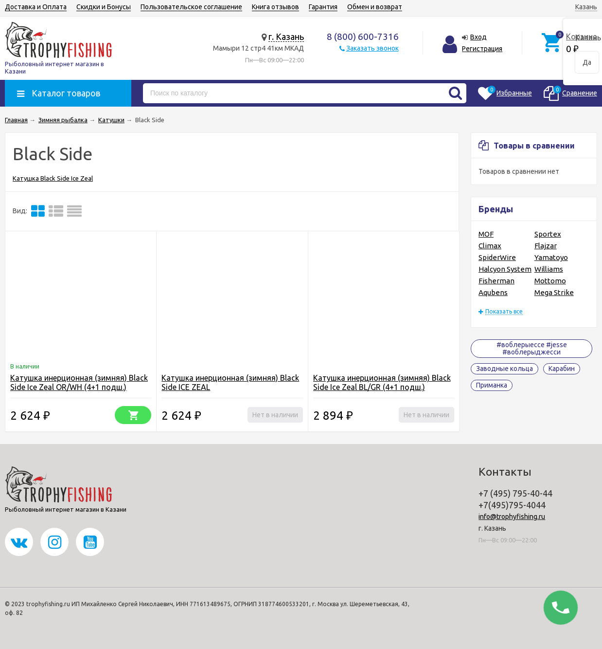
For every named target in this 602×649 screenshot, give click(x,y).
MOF (486, 234)
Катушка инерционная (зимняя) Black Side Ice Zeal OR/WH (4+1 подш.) (79, 382)
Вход (478, 37)
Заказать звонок (372, 48)
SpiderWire (497, 257)
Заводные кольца (504, 368)
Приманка (491, 385)
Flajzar (545, 245)
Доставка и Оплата (36, 7)
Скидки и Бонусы (103, 7)
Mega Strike (554, 292)
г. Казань (286, 36)
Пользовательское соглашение (191, 7)
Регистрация (482, 49)
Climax (489, 245)
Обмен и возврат (374, 7)
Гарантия (323, 7)
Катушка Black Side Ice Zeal (53, 178)
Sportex (547, 234)
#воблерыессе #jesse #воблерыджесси (531, 348)
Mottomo (550, 281)
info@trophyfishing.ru (511, 516)
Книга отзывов (275, 7)
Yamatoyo (551, 257)
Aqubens (493, 292)
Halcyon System (504, 269)
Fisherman (496, 281)
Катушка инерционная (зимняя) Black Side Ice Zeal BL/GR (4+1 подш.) (382, 382)
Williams (548, 269)
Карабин (562, 368)
